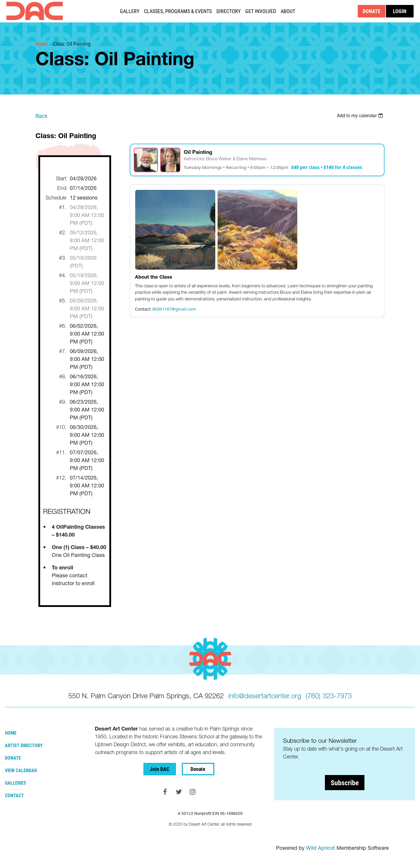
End (61, 188)
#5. (62, 300)
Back (41, 116)
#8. (62, 376)
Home (41, 43)
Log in (400, 11)
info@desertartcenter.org (264, 696)
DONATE (371, 11)
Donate (13, 758)
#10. (61, 427)
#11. (61, 452)
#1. (62, 207)
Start (61, 178)
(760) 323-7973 (329, 696)
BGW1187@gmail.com (174, 309)
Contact (14, 795)
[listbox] (361, 115)
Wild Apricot (320, 848)
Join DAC (159, 768)
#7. (62, 351)
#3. (62, 257)
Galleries (15, 783)
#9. (62, 401)
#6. (62, 326)
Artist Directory (24, 745)
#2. (62, 232)
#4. (62, 275)
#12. (61, 477)
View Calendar (21, 770)
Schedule (56, 197)
